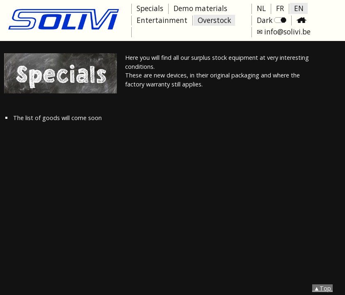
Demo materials (200, 8)
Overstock (214, 20)
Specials (150, 8)
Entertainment (162, 20)
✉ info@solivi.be (284, 31)
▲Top (322, 288)
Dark (271, 20)
